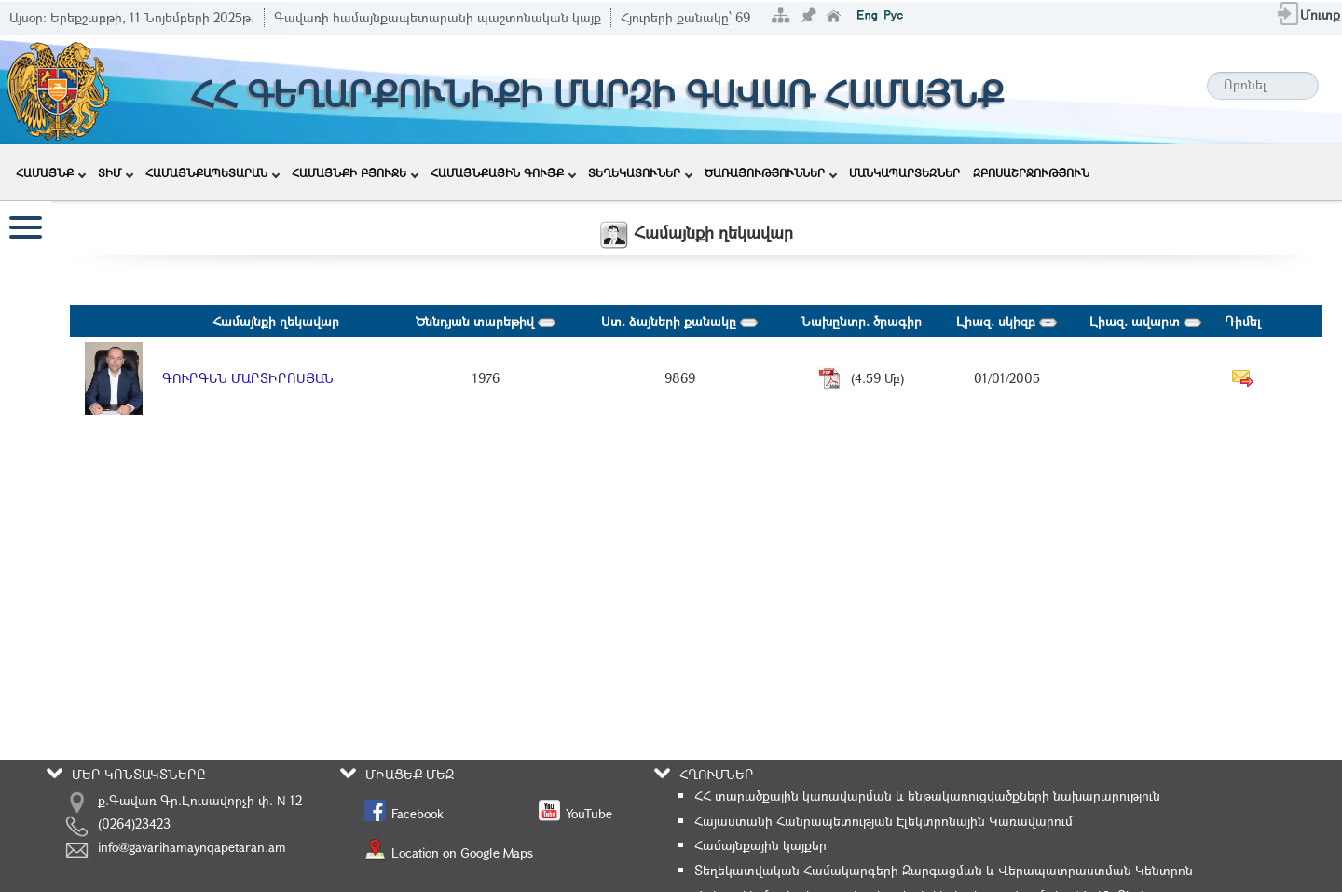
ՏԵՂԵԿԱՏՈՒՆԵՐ (640, 172)
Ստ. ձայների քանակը (679, 321)
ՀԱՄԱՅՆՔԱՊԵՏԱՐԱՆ (212, 172)
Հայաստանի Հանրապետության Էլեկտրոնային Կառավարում (883, 821)
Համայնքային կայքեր (760, 845)
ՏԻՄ (115, 172)
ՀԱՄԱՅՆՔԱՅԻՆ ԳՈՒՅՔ (503, 172)
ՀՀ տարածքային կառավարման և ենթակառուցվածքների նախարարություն (927, 795)
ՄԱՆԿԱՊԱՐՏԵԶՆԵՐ (904, 172)
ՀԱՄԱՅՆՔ (51, 172)
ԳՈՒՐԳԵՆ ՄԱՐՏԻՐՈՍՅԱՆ (248, 378)
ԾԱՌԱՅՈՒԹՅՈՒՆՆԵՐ (771, 172)
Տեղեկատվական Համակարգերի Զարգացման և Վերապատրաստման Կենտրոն (943, 870)
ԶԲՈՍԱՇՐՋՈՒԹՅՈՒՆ (1031, 172)
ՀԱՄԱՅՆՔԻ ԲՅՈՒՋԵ (355, 172)
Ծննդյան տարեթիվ (485, 321)
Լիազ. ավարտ (1145, 321)
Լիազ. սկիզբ (1006, 321)
